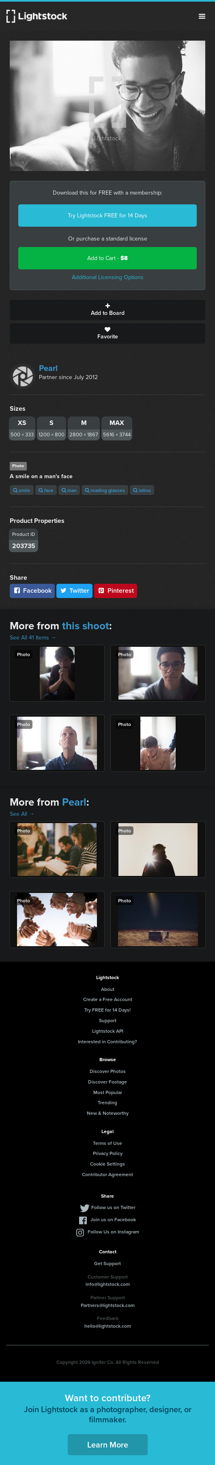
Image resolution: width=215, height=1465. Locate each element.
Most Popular (107, 1092)
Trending (107, 1102)
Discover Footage (107, 1081)
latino (142, 490)
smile (21, 490)
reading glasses (105, 490)
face (46, 490)
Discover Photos (108, 1071)
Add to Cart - (107, 258)
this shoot (85, 625)
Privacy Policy (108, 1153)
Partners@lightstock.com (108, 1305)
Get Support (107, 1263)
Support (107, 1020)
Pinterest (115, 590)
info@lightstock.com (108, 1284)
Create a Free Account (107, 999)
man (69, 490)
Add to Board (107, 310)
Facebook (32, 590)
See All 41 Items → (33, 637)
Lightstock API (107, 1030)
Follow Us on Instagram (113, 1231)
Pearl (48, 368)
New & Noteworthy (108, 1113)
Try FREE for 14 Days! (107, 1009)
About (107, 989)
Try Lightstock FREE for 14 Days (107, 215)
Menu (202, 16)
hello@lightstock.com (107, 1325)
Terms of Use (107, 1143)
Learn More (107, 1444)
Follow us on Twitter (113, 1207)
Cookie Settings (107, 1163)
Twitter (75, 590)
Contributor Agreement (107, 1174)
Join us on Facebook (113, 1219)
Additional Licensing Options (108, 277)
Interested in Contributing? (107, 1041)
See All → (22, 814)
